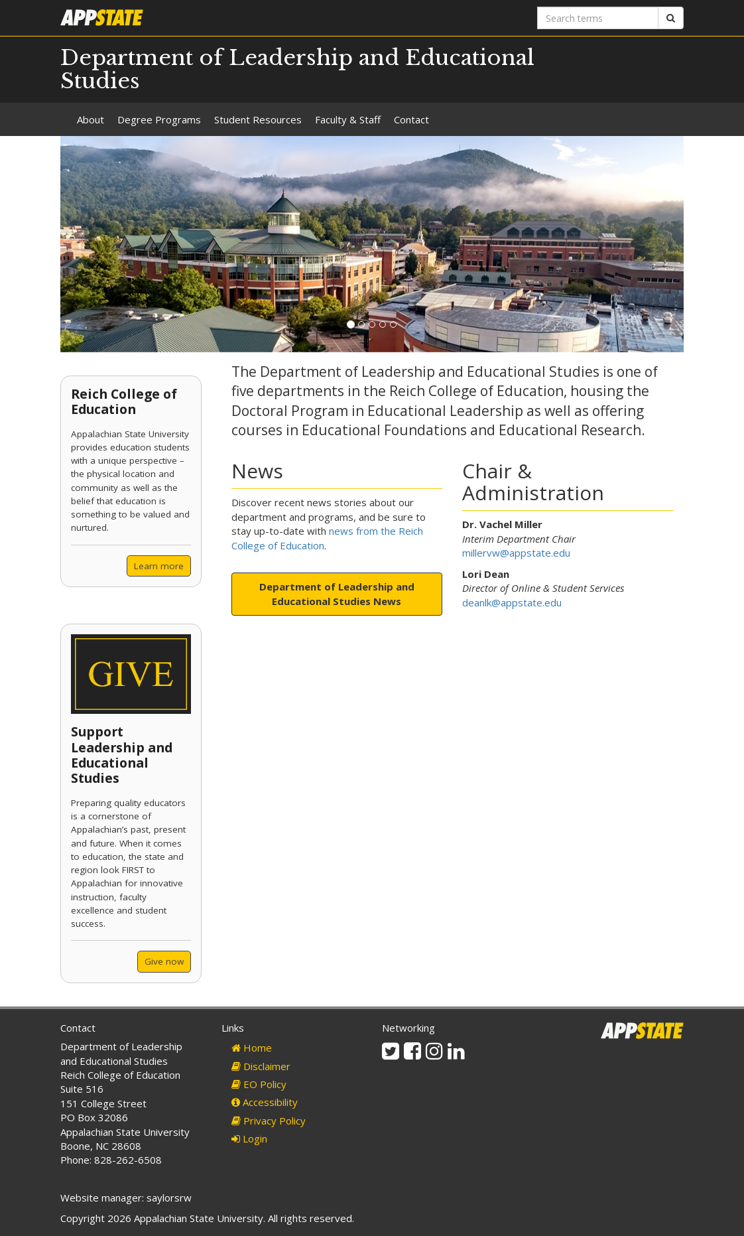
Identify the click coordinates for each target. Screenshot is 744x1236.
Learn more (159, 566)
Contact (411, 119)
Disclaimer (260, 1066)
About (90, 119)
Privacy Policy (268, 1120)
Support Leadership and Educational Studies (121, 754)
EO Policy (258, 1084)
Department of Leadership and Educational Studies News (336, 593)
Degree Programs (159, 119)
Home (251, 1047)
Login (249, 1138)
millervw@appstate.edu (516, 552)
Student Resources (258, 119)
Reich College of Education (124, 401)
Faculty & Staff (348, 119)
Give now (164, 961)
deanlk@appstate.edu (512, 602)
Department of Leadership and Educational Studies (297, 69)
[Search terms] (597, 18)
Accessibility (264, 1102)
